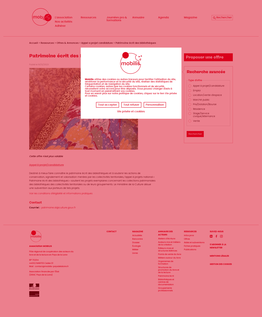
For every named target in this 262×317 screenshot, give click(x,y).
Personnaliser (155, 104)
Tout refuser (131, 104)
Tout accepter (107, 104)
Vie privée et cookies (131, 111)
